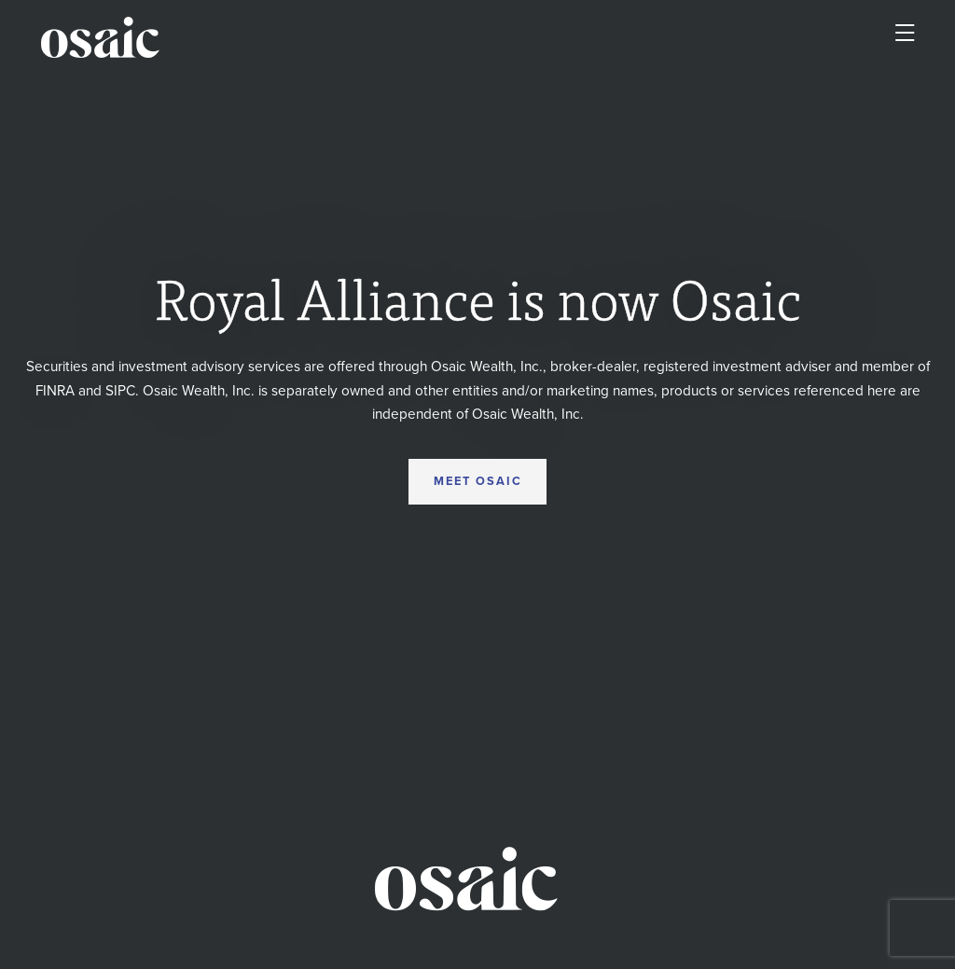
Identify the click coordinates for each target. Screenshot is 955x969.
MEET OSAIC (478, 481)
